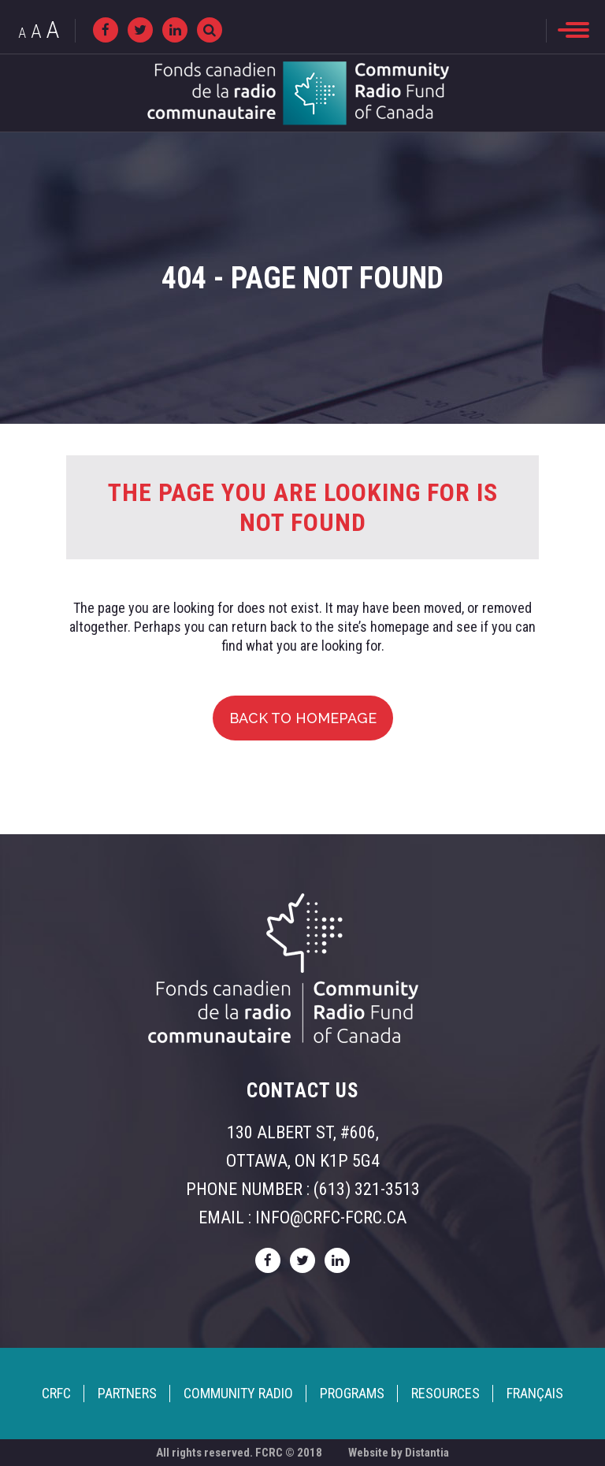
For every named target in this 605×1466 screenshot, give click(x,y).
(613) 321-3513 (367, 1189)
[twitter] (140, 30)
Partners (127, 1393)
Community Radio (238, 1393)
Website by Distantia (398, 1453)
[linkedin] (174, 30)
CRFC (56, 1393)
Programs (352, 1393)
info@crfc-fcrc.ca (330, 1217)
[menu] (573, 30)
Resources (445, 1393)
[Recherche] (209, 30)
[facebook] (105, 30)
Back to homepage (303, 718)
